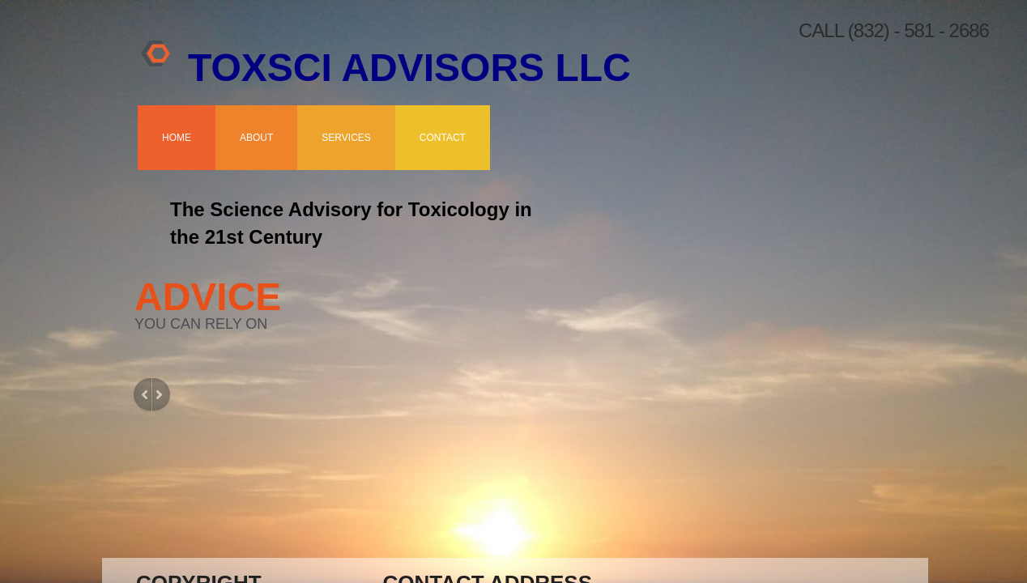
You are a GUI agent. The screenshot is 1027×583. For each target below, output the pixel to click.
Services (346, 137)
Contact (443, 137)
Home (176, 137)
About (256, 137)
